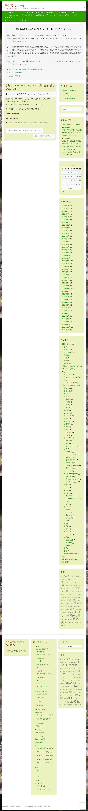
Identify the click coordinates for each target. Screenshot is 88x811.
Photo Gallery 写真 (7, 19)
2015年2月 (65, 316)
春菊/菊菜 (67, 424)
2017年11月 (66, 225)
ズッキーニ (68, 471)
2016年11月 (66, 258)
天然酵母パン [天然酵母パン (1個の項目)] (69, 603)
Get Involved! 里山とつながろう (64, 13)
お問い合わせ (41, 786)
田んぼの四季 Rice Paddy (45, 748)
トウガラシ (68, 457)
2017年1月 (65, 252)
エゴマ (66, 487)
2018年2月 (65, 217)
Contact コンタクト (24, 19)
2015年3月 (65, 313)
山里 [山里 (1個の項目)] (64, 606)
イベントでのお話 (70, 383)
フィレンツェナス (72, 454)
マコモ (66, 504)
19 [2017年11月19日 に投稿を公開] (80, 180)
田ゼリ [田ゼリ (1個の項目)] (72, 612)
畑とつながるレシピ (69, 385)
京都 (10, 123)
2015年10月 (66, 294)
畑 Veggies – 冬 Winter (44, 763)
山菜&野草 (67, 399)
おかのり (67, 490)
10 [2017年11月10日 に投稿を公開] (74, 176)
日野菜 (68, 509)
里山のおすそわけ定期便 (70, 366)
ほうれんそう (68, 476)
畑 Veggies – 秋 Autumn (44, 759)
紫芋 (65, 548)
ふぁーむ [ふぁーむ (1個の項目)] (67, 579)
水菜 (65, 523)
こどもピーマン (71, 460)
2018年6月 (65, 208)
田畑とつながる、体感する (73, 377)
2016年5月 (65, 275)
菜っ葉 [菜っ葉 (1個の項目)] (70, 619)
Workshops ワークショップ (51, 13)
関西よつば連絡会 (15, 73)
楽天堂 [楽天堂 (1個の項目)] (75, 606)
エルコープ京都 (14, 76)
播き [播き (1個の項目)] (67, 606)
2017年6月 (65, 239)
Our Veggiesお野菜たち (40, 13)
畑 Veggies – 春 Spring (44, 752)
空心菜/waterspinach (71, 474)
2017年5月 (65, 241)
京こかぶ (69, 515)
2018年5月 (65, 211)
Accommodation (69, 99)
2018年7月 (65, 206)
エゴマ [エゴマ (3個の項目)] (73, 582)
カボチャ (67, 493)
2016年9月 (65, 264)
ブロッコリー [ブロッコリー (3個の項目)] (71, 590)
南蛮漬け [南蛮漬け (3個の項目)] (72, 600)
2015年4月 (65, 310)
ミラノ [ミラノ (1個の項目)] (67, 594)
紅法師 (66, 526)
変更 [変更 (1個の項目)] (79, 600)
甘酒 (65, 551)
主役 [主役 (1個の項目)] (71, 597)
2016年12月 (66, 255)
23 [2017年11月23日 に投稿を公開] (71, 184)
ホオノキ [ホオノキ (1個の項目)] (74, 591)
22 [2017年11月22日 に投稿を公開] (68, 184)
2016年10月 (66, 261)
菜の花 (66, 410)
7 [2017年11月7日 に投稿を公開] (65, 176)
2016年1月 (65, 286)
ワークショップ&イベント (45, 94)
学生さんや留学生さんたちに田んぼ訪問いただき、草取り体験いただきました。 (72, 132)
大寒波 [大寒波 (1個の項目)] (62, 603)
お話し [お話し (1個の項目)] (62, 579)
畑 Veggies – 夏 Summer (45, 755)
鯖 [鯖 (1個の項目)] (64, 625)
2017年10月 (66, 228)
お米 (65, 347)
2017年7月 (65, 236)
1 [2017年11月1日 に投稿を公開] (68, 173)
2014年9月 (65, 330)
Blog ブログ (74, 13)
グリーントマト (71, 446)
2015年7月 (65, 302)
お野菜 (66, 349)
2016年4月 (65, 277)
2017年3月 (65, 247)
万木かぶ (69, 512)
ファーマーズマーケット (21, 123)
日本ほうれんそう (72, 482)
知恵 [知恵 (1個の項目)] (68, 615)
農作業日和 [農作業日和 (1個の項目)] (75, 622)
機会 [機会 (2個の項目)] (72, 609)
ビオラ (68, 435)
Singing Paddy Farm (69, 90)
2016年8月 (65, 266)
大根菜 (68, 545)
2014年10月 (66, 327)
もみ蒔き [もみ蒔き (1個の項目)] (73, 579)
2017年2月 (65, 250)
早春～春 (67, 388)
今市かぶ (69, 518)
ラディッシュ (68, 432)
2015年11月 (66, 291)
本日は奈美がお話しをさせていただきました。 (24, 130)
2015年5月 (65, 308)
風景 (65, 355)
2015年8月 (65, 299)
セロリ (66, 427)
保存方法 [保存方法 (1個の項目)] (63, 600)
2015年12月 (66, 288)
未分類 (64, 562)
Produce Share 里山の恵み (29, 13)
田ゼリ (68, 405)
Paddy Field (40, 698)
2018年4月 (65, 214)
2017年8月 (65, 233)
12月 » (69, 191)
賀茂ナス (69, 451)
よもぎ (68, 407)
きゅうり (67, 440)
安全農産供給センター (36, 69)
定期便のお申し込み (43, 789)
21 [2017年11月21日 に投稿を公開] (65, 184)
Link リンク (16, 19)
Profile (66, 93)
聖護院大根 (69, 540)
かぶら (66, 507)
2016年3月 (65, 280)
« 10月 (63, 191)
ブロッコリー (68, 534)
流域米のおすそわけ (43, 719)
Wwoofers (67, 363)
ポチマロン (69, 496)
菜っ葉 (66, 429)
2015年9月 (65, 297)
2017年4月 (65, 244)
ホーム (5, 12)
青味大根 (69, 543)
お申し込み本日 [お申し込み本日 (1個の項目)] (76, 576)
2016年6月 (65, 272)
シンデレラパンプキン (73, 498)
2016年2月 (65, 283)
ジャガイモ (68, 438)
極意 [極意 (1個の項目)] (71, 606)
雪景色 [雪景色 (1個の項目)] (77, 705)
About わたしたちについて (16, 13)
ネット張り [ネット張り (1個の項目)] (69, 585)
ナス (65, 449)
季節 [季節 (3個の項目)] (76, 603)
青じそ (66, 485)
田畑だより (66, 344)
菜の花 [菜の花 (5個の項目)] (75, 701)
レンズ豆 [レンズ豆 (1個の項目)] (72, 594)
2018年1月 (65, 219)
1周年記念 (43, 123)
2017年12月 (66, 222)
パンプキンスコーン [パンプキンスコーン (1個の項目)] (68, 588)
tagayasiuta (11, 94)
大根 (65, 537)
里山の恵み (68, 352)
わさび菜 (67, 531)
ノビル (68, 402)
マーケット (33, 94)
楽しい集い (35, 123)
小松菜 (66, 418)
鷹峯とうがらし (71, 468)
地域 (65, 358)
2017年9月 (65, 230)
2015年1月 (65, 319)
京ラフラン (68, 416)
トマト (66, 443)
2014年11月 (66, 324)
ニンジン (67, 413)
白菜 (65, 520)
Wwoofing (67, 96)
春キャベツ (68, 421)
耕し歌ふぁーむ (15, 5)
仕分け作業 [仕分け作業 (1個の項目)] (77, 597)
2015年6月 (65, 305)
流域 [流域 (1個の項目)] (77, 609)
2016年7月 (65, 269)
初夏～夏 (67, 391)
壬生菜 (66, 529)
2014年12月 (66, 321)
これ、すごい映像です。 (44, 136)
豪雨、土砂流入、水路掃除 (71, 124)
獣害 (65, 360)
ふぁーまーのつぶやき (69, 554)
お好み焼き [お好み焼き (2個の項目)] (66, 576)
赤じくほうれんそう (72, 479)
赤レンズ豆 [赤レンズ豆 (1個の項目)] (68, 622)
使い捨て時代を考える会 (17, 69)
